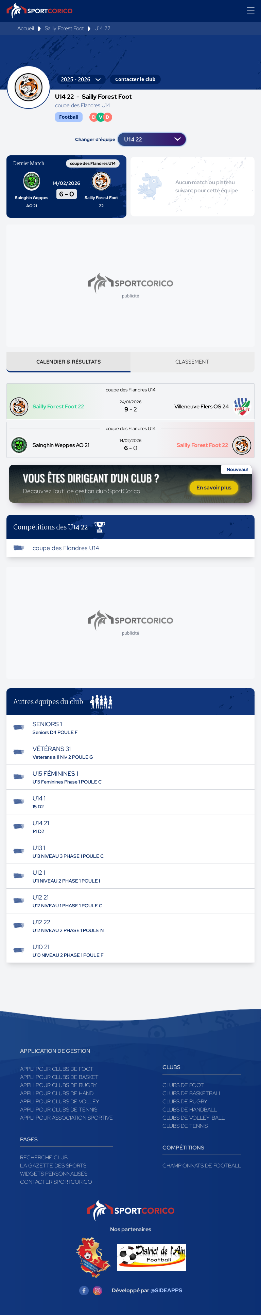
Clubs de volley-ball (193, 1119)
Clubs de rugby (184, 1102)
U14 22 (102, 28)
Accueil (25, 28)
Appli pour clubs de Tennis (58, 1111)
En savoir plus (213, 488)
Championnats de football (201, 1167)
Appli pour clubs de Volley (59, 1102)
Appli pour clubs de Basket (59, 1078)
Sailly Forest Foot (64, 28)
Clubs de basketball (192, 1094)
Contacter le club (135, 79)
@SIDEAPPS (166, 1291)
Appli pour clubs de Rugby (58, 1086)
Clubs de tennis (185, 1127)
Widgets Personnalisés (53, 1175)
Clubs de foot (183, 1086)
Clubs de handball (189, 1111)
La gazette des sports (53, 1167)
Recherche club (44, 1158)
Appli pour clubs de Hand (56, 1094)
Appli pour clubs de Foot (56, 1070)
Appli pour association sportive (66, 1119)
